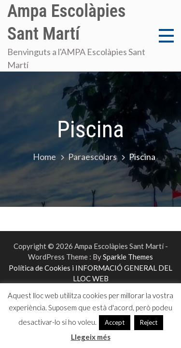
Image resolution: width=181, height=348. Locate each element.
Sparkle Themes (128, 256)
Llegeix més (91, 337)
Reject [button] (148, 322)
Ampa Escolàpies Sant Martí (66, 22)
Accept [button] (115, 322)
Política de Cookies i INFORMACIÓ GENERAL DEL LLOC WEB (90, 273)
